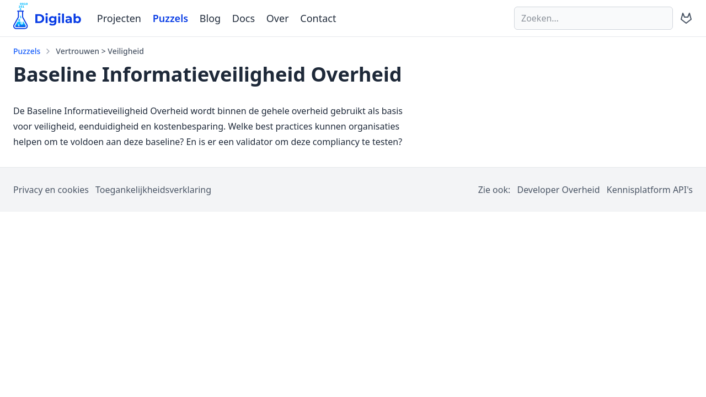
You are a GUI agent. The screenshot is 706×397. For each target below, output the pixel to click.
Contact (318, 18)
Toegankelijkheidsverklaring (153, 190)
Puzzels (170, 18)
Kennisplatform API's (650, 190)
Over (277, 18)
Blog (210, 18)
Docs (243, 18)
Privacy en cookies (51, 190)
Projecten (119, 18)
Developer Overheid (558, 190)
